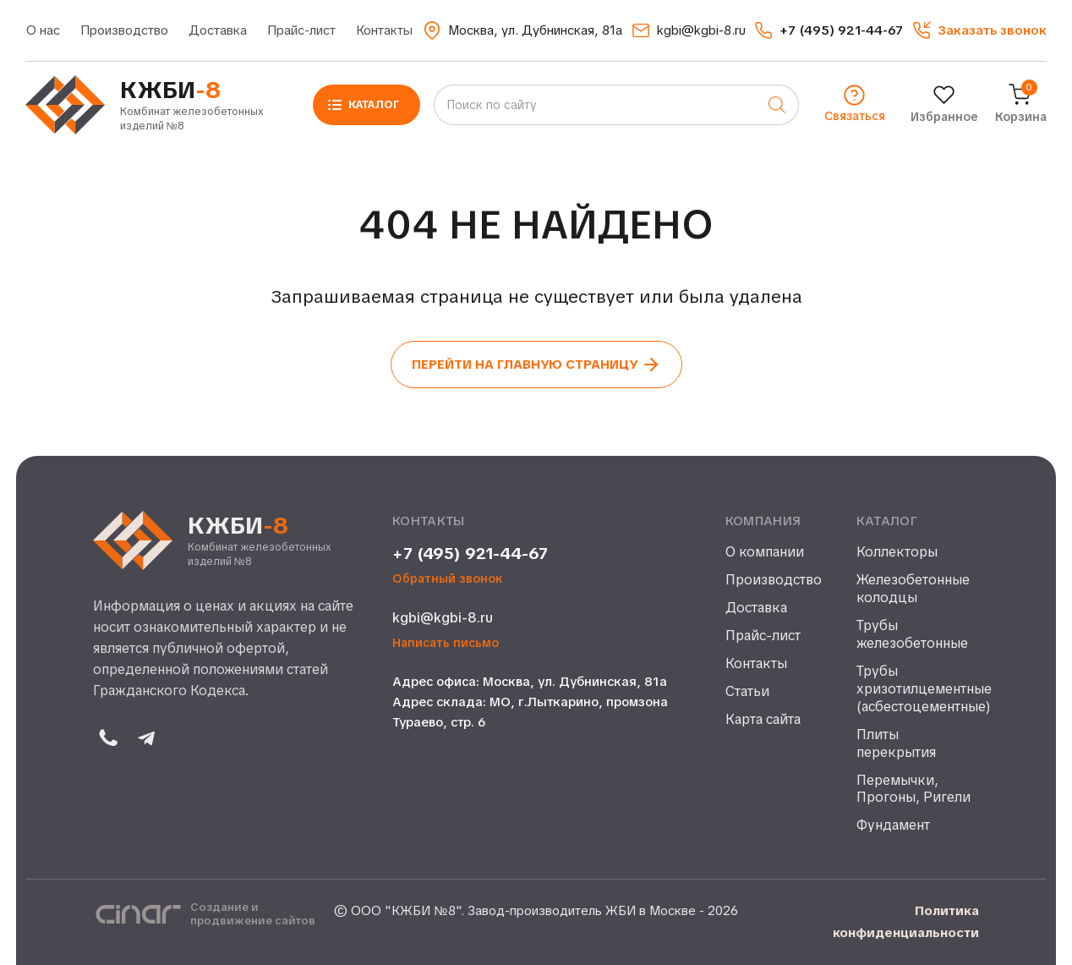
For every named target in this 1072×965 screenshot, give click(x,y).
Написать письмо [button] (445, 643)
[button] (979, 30)
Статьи (747, 691)
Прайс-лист (301, 30)
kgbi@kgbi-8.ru (442, 618)
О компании (764, 552)
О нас (43, 30)
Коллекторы (897, 552)
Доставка (218, 30)
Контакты (384, 30)
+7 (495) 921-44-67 (470, 554)
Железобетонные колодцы (913, 589)
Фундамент (893, 825)
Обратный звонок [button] (447, 579)
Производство (124, 30)
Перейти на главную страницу (536, 364)
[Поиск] (777, 104)
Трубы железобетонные (912, 634)
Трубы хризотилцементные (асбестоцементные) (917, 689)
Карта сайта (763, 719)
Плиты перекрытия (896, 743)
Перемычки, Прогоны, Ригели (913, 789)
